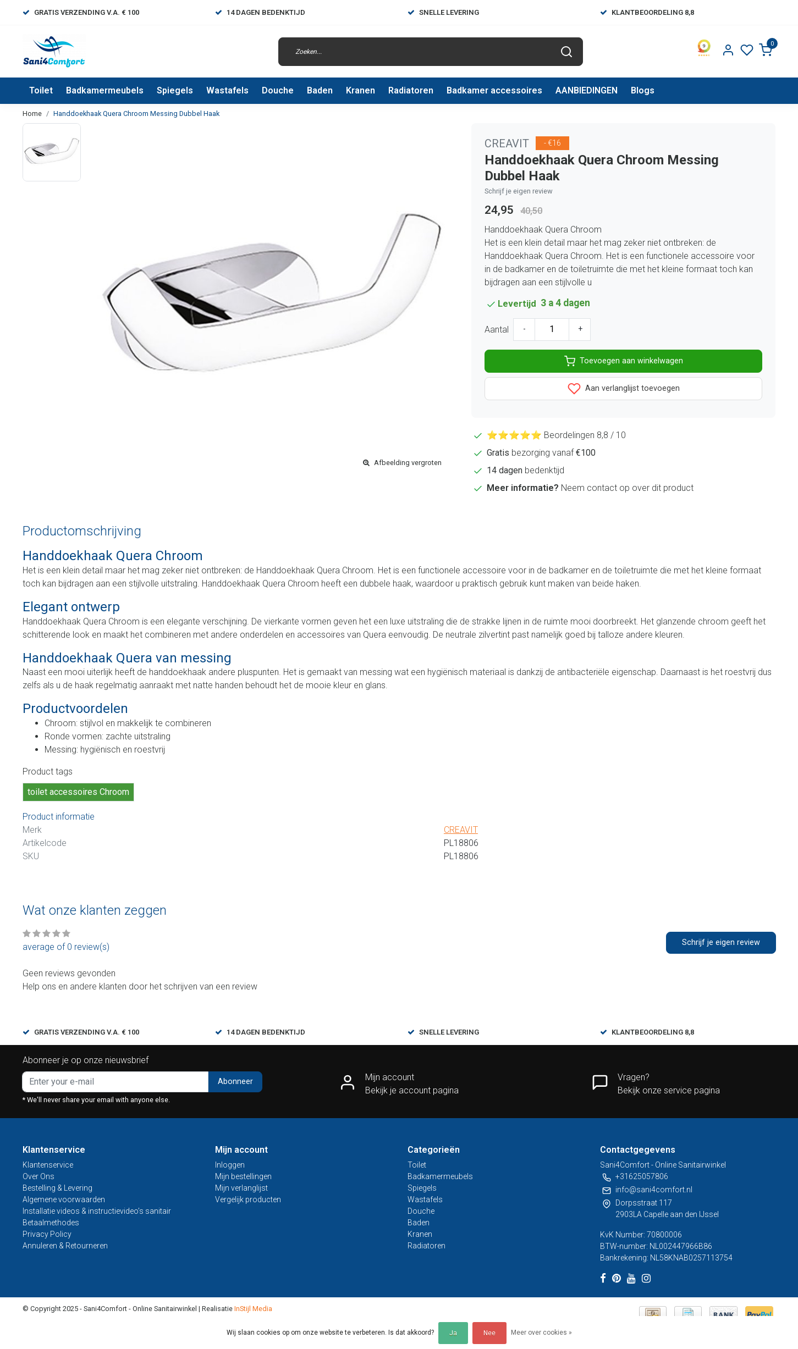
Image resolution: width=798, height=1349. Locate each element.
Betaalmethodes (51, 1222)
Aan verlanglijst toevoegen (624, 388)
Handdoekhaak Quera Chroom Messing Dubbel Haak (136, 113)
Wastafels (227, 90)
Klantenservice (48, 1164)
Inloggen (230, 1164)
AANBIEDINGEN (586, 90)
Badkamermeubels (105, 90)
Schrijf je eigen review (519, 191)
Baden (320, 90)
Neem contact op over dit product (627, 488)
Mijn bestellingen (243, 1176)
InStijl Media (252, 1308)
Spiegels (175, 90)
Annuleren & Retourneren (65, 1245)
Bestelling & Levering (57, 1188)
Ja (453, 1333)
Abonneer (235, 1081)
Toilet (41, 90)
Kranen (360, 90)
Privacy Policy (47, 1234)
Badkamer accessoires (494, 90)
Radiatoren (410, 90)
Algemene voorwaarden (64, 1199)
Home (32, 113)
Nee (489, 1333)
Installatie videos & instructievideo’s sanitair (97, 1211)
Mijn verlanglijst (241, 1188)
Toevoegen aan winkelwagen (623, 361)
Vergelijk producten (248, 1199)
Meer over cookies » (541, 1332)
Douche (278, 90)
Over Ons (38, 1176)
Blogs (642, 90)
